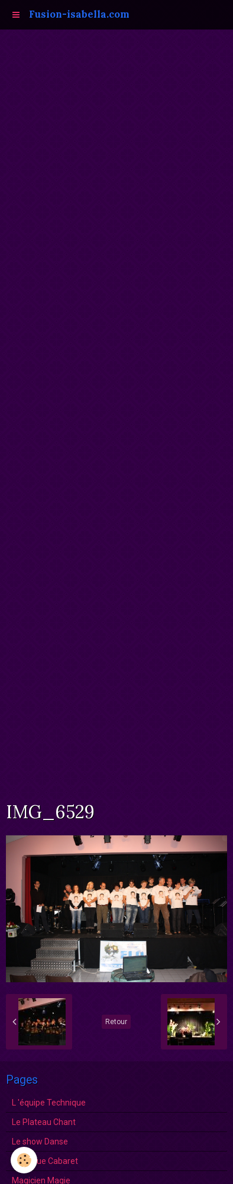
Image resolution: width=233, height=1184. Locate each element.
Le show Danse (40, 1141)
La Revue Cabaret (45, 1161)
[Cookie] (24, 1160)
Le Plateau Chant (44, 1122)
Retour (116, 1022)
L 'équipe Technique (49, 1102)
